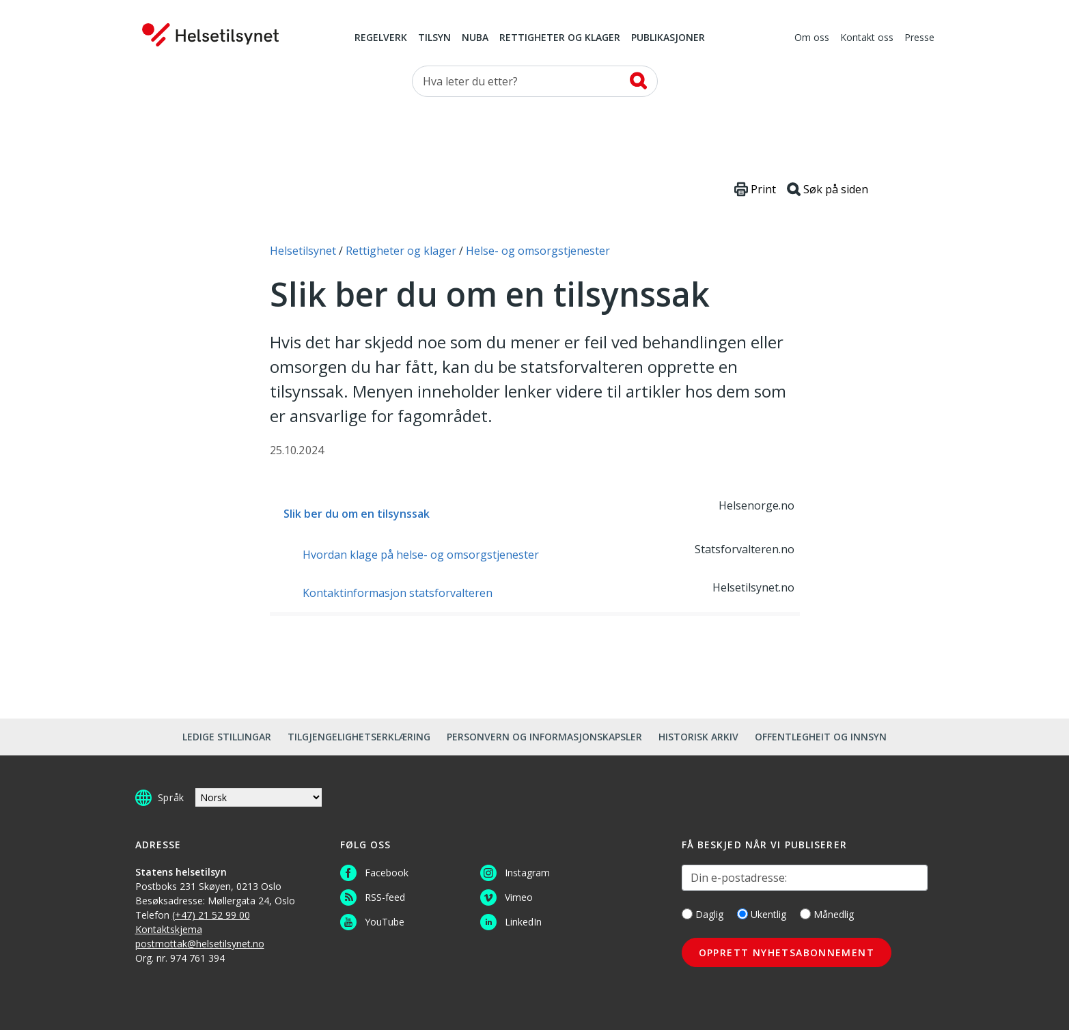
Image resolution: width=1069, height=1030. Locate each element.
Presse (919, 38)
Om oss (811, 38)
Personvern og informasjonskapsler (544, 736)
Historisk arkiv (698, 736)
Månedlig (827, 914)
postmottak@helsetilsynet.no (199, 943)
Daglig (702, 914)
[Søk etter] (535, 81)
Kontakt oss (866, 38)
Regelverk (381, 38)
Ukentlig (761, 914)
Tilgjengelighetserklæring (359, 736)
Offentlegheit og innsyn (821, 736)
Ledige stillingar (226, 736)
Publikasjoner (668, 38)
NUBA (475, 38)
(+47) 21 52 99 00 (211, 914)
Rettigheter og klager (559, 38)
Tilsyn (434, 38)
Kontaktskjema (168, 929)
